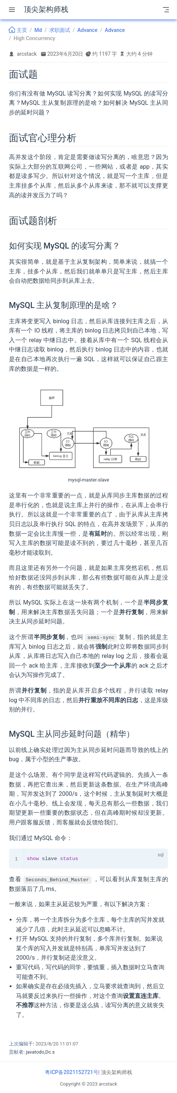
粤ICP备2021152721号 (71, 1072)
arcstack (27, 54)
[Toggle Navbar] (166, 9)
